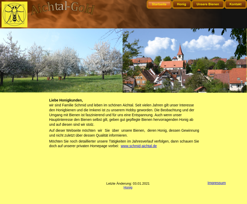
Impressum (217, 183)
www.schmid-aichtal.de (139, 146)
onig (129, 187)
